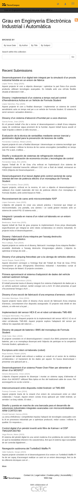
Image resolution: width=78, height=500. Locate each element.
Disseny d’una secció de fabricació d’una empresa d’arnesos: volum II (38, 294)
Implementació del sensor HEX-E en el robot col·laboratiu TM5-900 (37, 312)
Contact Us (28, 475)
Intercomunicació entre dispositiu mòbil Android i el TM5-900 (33, 388)
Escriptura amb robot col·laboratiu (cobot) (23, 350)
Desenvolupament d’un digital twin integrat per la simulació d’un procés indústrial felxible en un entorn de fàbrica (39, 79)
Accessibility (66, 475)
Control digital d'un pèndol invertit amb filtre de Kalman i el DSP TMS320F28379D (35, 429)
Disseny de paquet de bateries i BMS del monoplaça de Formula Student (35, 331)
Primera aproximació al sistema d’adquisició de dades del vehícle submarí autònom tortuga (36, 275)
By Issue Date (10, 45)
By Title (34, 45)
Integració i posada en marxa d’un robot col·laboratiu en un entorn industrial (36, 217)
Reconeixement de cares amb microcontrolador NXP (29, 198)
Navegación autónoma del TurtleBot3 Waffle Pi (26, 448)
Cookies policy (53, 475)
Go (73, 57)
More (4, 466)
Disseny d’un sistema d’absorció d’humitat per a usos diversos (34, 118)
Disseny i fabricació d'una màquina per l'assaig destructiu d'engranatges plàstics (32, 237)
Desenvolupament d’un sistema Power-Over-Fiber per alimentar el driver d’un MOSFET (36, 369)
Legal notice (40, 475)
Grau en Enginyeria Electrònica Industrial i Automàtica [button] (28, 10)
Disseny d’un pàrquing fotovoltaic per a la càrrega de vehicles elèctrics (38, 257)
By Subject (45, 45)
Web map (48, 478)
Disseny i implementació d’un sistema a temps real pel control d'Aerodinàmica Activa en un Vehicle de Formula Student (34, 99)
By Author (23, 45)
